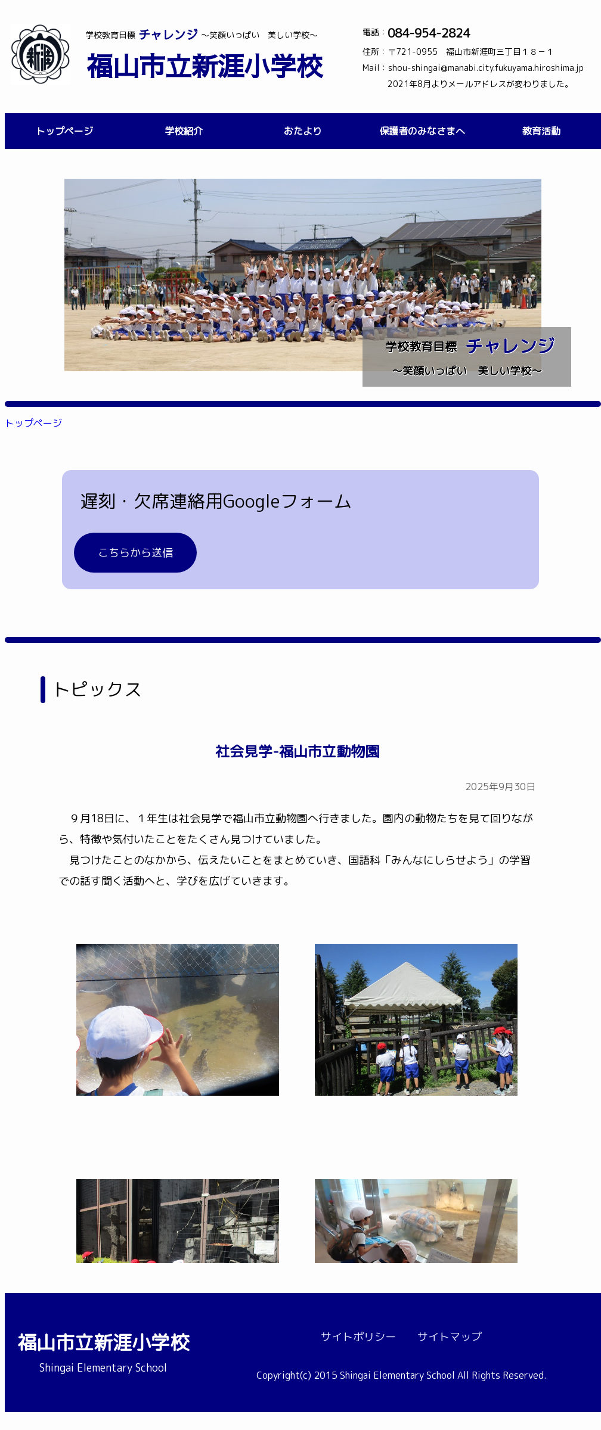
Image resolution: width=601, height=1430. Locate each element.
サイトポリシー (358, 1336)
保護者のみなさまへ (422, 131)
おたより (303, 131)
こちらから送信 (135, 552)
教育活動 (541, 131)
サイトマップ (449, 1336)
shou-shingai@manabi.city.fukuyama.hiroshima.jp (486, 67)
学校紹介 (184, 131)
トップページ (64, 131)
